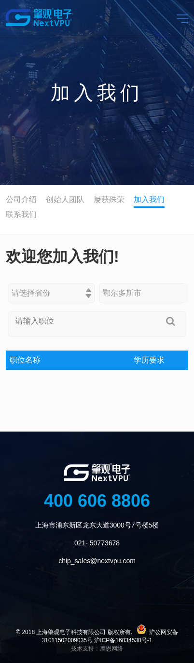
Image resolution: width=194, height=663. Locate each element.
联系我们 (21, 214)
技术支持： (85, 648)
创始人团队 (65, 199)
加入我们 (149, 199)
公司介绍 (21, 199)
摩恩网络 (111, 648)
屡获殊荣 (109, 199)
